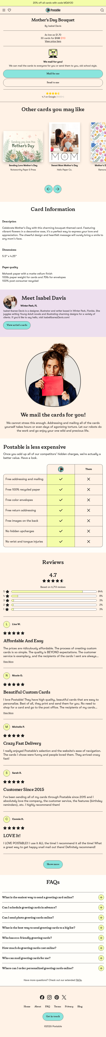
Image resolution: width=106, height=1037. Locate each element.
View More (8, 662)
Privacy (69, 1006)
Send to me (53, 82)
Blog (79, 1006)
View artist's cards (17, 325)
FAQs (79, 980)
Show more (53, 864)
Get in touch (53, 1016)
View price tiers (53, 41)
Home (27, 1006)
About (37, 1006)
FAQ (47, 1006)
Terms (57, 1006)
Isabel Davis (54, 26)
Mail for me (53, 73)
